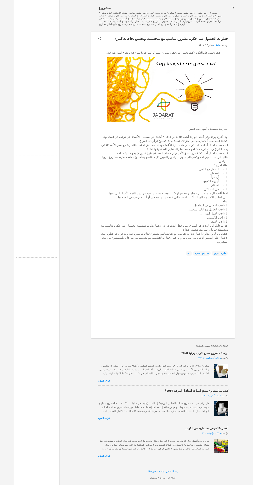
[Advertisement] (23, 24)
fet (175, 253)
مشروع (91, 7)
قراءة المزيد (90, 380)
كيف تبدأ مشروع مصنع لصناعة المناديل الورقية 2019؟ (183, 390)
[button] (86, 39)
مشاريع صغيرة (188, 253)
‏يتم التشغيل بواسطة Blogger (149, 471)
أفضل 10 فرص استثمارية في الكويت (193, 428)
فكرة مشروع (206, 253)
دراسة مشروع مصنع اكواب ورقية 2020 (191, 353)
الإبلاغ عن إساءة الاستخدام (149, 477)
